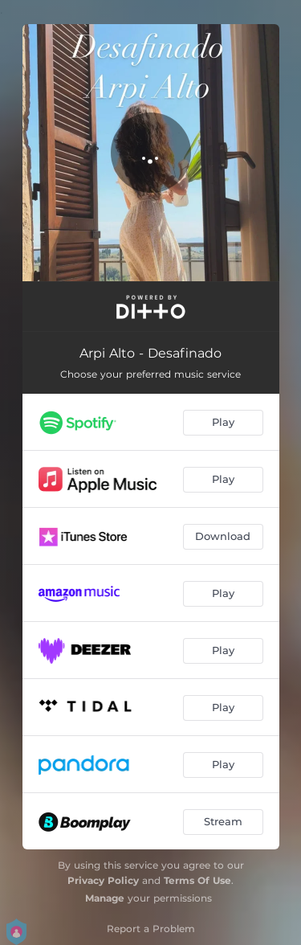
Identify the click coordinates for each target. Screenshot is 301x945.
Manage (104, 898)
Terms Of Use (197, 880)
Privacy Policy (103, 880)
